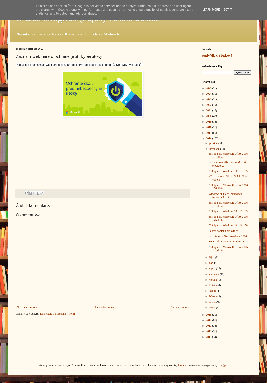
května (213, 285)
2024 (209, 93)
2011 (209, 337)
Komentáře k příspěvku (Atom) (57, 313)
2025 (209, 88)
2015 (209, 314)
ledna (212, 307)
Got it (227, 9)
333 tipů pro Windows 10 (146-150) (229, 225)
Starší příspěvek (180, 307)
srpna (212, 268)
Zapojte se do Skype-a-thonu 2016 (228, 236)
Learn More (211, 9)
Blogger (222, 365)
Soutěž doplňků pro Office (223, 230)
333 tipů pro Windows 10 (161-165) (229, 171)
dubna (213, 290)
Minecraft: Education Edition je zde (228, 241)
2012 (209, 331)
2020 (209, 116)
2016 (209, 138)
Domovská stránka (104, 307)
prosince (214, 143)
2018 (209, 127)
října (212, 257)
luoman (182, 365)
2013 (209, 325)
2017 (209, 132)
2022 (209, 104)
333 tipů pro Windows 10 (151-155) (229, 211)
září (211, 262)
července (214, 274)
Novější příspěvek (27, 307)
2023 (209, 99)
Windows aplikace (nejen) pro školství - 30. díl (225, 195)
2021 (209, 110)
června (213, 279)
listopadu (214, 148)
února (212, 302)
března (213, 296)
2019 (209, 121)
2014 (209, 320)
